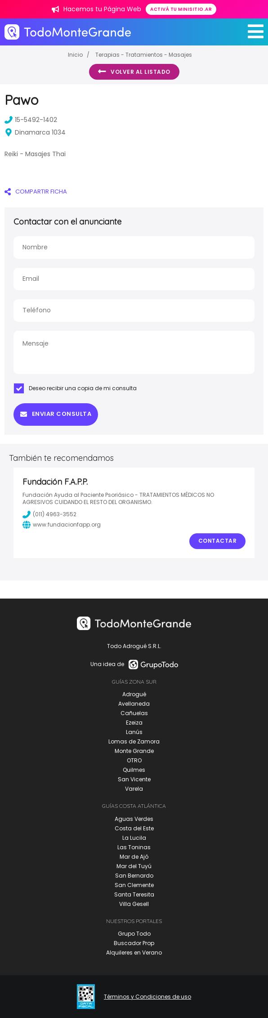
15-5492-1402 (30, 120)
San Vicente (134, 779)
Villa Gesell (134, 904)
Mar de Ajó (134, 856)
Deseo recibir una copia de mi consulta (75, 388)
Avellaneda (134, 703)
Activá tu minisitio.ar (181, 9)
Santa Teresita (134, 894)
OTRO (134, 760)
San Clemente (134, 885)
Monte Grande (134, 751)
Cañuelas (134, 713)
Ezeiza (134, 722)
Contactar (217, 541)
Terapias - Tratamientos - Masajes (143, 55)
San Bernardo (134, 875)
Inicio (75, 55)
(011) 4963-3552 (49, 514)
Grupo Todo (134, 933)
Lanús (134, 732)
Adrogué (134, 694)
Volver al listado (134, 71)
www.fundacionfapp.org (61, 525)
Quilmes (134, 770)
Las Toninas (134, 847)
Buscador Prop (134, 943)
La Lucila (134, 838)
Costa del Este (134, 828)
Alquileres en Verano (134, 952)
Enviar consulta (55, 414)
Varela (134, 789)
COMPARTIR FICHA (35, 191)
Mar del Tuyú (134, 866)
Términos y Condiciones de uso (147, 996)
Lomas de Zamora (134, 741)
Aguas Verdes (134, 819)
